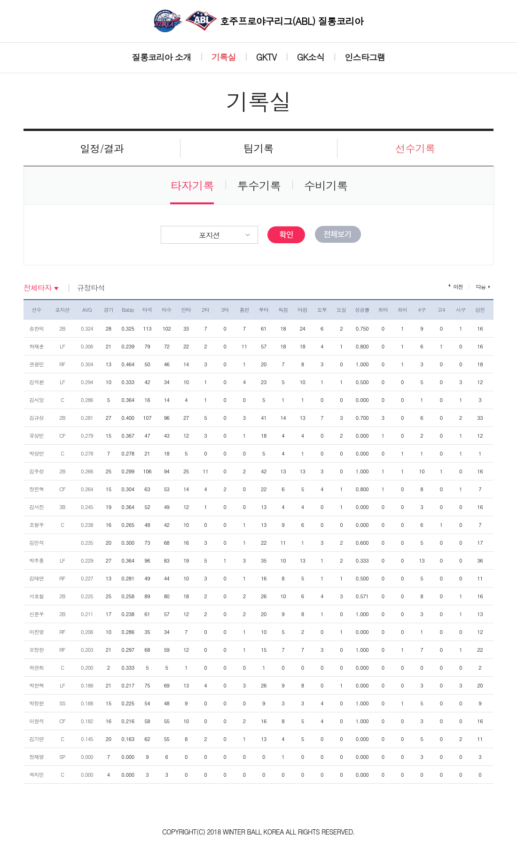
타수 (167, 309)
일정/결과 (102, 148)
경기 (108, 309)
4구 (421, 309)
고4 (441, 309)
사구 (461, 309)
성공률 (362, 309)
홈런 (244, 309)
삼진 (480, 309)
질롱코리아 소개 (161, 57)
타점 (302, 309)
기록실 (224, 57)
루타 (264, 309)
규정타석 (90, 288)
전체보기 (338, 234)
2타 (205, 309)
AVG (87, 309)
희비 (402, 309)
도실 (341, 309)
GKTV (266, 57)
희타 (383, 309)
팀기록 (258, 148)
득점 (283, 309)
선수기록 (415, 148)
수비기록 (326, 185)
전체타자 (37, 288)
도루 (322, 309)
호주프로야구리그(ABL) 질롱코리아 (258, 20)
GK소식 (310, 57)
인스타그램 (365, 57)
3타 (224, 309)
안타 (186, 309)
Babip (128, 309)
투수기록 (259, 185)
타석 (147, 309)
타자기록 (192, 185)
